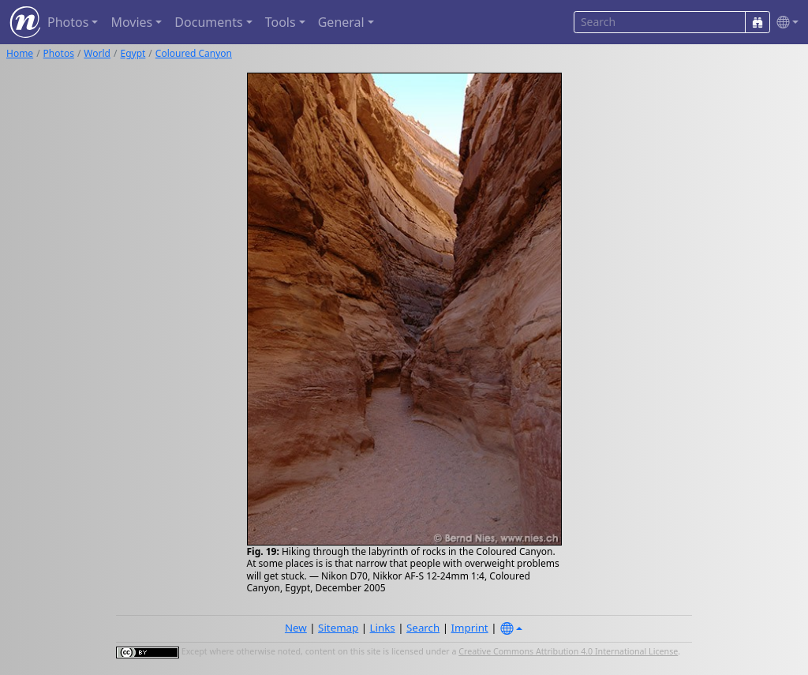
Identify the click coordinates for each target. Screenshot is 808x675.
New (296, 628)
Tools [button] (280, 22)
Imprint (469, 628)
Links (382, 628)
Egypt (132, 53)
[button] (784, 22)
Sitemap (338, 628)
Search (423, 628)
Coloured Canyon (193, 53)
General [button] (341, 22)
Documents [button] (208, 22)
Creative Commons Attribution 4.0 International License (568, 651)
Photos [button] (67, 22)
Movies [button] (131, 22)
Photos (58, 53)
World (97, 53)
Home (19, 53)
